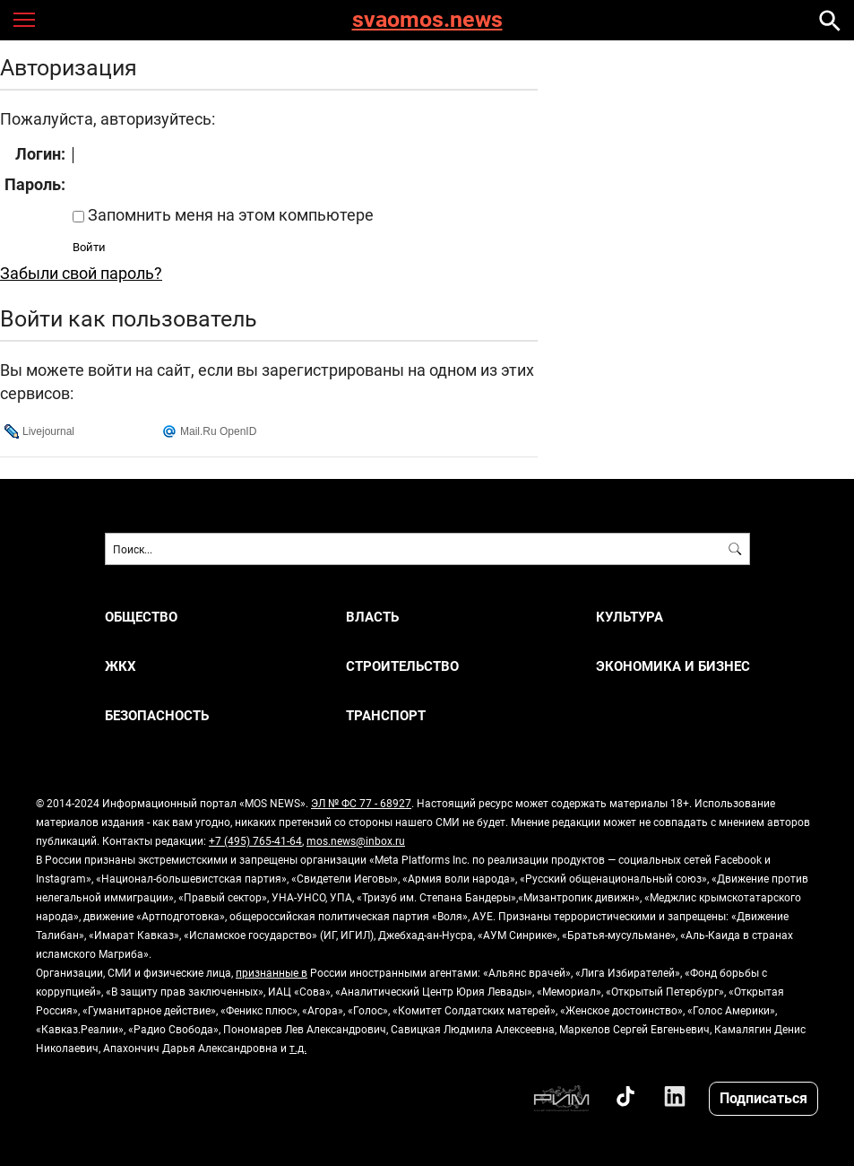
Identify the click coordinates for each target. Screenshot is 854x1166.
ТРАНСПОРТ (386, 715)
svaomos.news (427, 20)
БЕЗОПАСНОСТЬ (157, 715)
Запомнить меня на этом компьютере (229, 214)
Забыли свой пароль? (81, 272)
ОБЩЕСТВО (141, 616)
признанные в (271, 972)
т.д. (297, 1047)
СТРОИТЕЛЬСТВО (402, 666)
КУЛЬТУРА (629, 616)
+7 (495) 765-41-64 (255, 840)
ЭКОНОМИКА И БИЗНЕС (673, 666)
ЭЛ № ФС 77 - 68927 (361, 803)
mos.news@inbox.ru (355, 840)
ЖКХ (120, 666)
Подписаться (763, 1097)
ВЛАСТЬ (372, 616)
